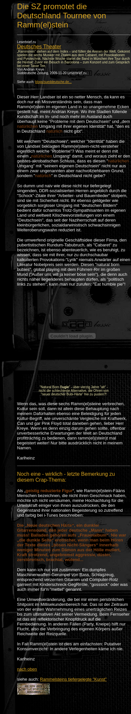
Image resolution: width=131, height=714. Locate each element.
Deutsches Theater (39, 46)
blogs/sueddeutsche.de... (53, 82)
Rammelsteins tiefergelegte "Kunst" (73, 679)
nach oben (27, 669)
